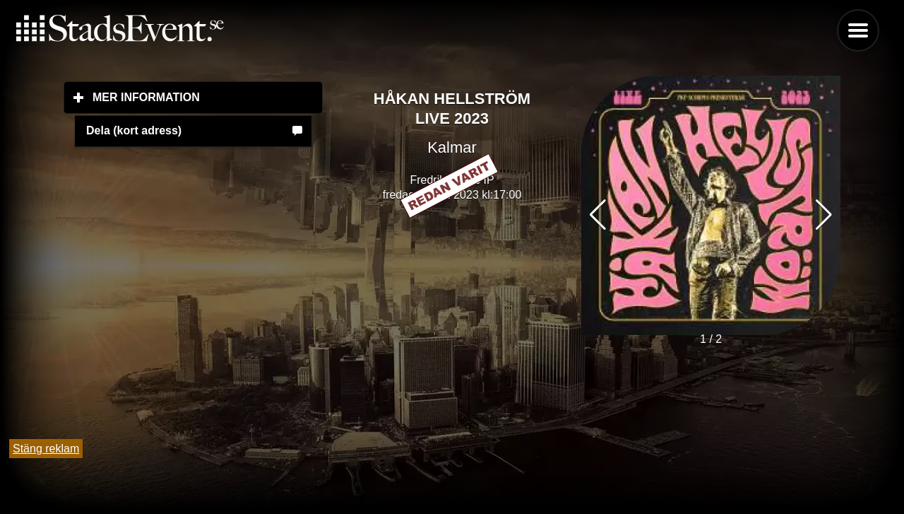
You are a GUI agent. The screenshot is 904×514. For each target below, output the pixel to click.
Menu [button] (858, 30)
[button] (823, 214)
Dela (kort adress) (134, 130)
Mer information (208, 96)
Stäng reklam (46, 449)
